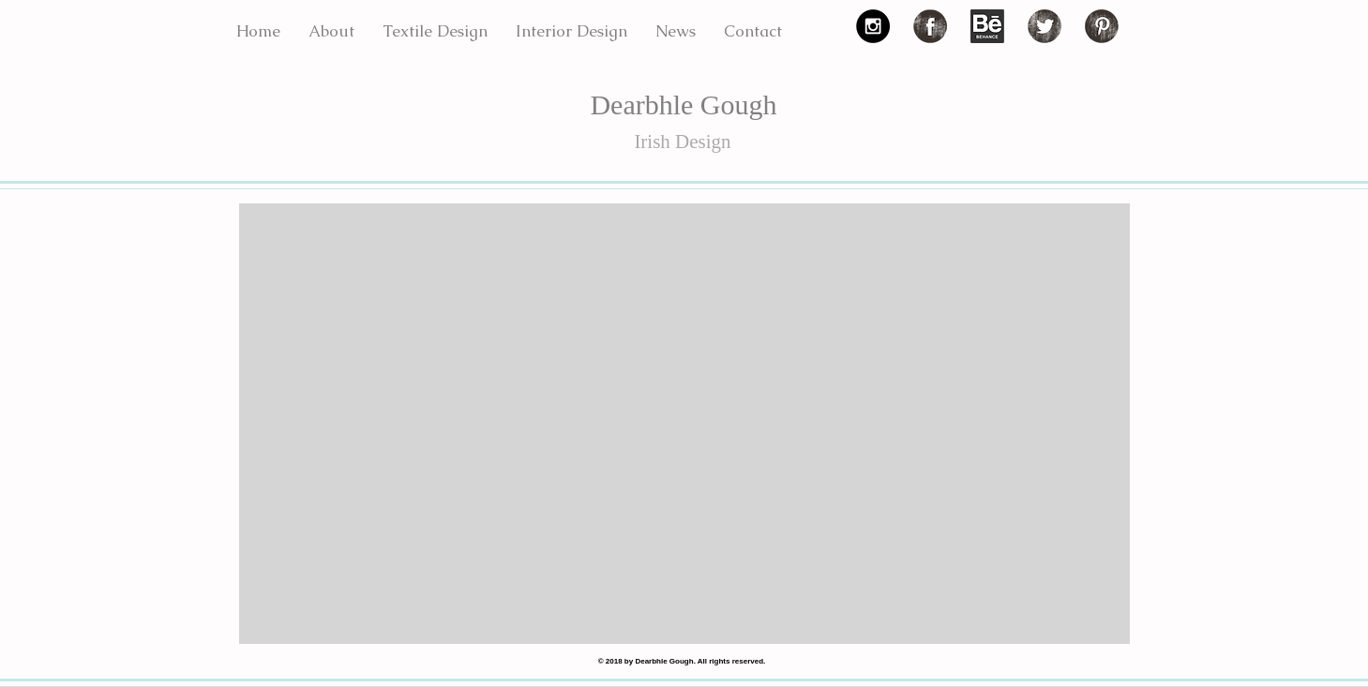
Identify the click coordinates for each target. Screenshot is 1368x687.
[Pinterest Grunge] (1102, 26)
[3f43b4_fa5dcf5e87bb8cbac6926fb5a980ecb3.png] (987, 26)
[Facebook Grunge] (930, 26)
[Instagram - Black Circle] (873, 26)
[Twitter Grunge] (1044, 26)
